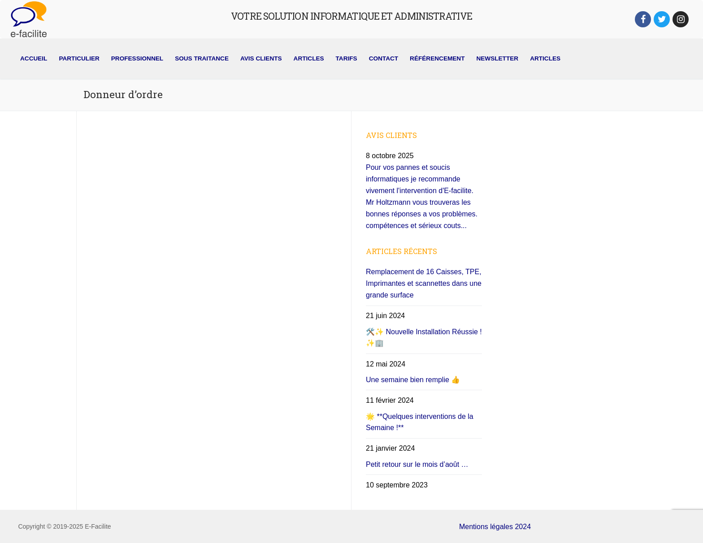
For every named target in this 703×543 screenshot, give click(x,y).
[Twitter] (662, 19)
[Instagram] (681, 19)
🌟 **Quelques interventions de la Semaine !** (419, 422)
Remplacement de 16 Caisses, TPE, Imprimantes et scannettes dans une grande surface (424, 283)
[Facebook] (643, 19)
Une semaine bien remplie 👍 (413, 380)
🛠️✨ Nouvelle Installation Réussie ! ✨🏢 (424, 337)
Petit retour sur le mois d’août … (417, 464)
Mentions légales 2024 (495, 526)
